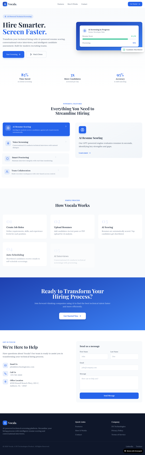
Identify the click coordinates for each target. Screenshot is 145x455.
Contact (84, 4)
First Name (84, 352)
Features (61, 4)
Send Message (109, 396)
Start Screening (13, 54)
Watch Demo (36, 54)
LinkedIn (129, 446)
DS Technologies (118, 426)
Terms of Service (118, 434)
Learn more (85, 153)
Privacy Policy (117, 430)
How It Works (73, 4)
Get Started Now (72, 316)
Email (82, 363)
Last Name (114, 352)
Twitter (139, 446)
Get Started (135, 4)
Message (83, 374)
